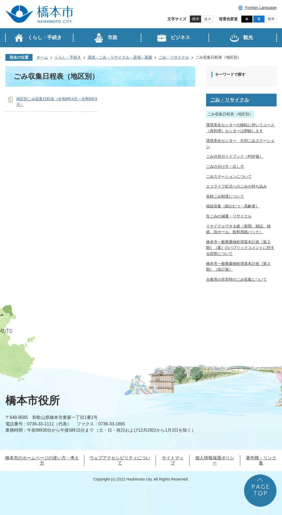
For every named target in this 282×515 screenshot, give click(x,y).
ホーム (42, 57)
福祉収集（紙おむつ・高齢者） (232, 206)
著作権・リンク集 (261, 460)
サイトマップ (173, 460)
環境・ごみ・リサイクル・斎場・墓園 (120, 57)
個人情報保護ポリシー (214, 460)
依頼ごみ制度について (225, 196)
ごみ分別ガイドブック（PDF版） (234, 156)
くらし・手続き (68, 57)
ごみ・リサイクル (174, 57)
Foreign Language (261, 7)
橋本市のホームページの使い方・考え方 (42, 460)
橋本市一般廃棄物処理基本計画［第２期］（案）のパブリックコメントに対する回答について (240, 248)
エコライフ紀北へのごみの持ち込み (236, 186)
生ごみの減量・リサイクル (229, 216)
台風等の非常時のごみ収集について (236, 279)
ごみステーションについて (229, 176)
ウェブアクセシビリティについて (119, 460)
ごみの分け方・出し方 (225, 166)
